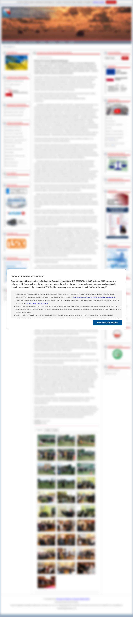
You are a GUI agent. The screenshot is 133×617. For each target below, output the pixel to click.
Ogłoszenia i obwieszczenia (15, 156)
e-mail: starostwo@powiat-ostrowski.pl (84, 297)
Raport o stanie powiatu (114, 131)
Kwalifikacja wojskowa (13, 130)
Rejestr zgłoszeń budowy (14, 137)
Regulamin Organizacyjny (14, 81)
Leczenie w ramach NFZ (14, 133)
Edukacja (52, 42)
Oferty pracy (10, 159)
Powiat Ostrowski (9, 42)
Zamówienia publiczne (13, 127)
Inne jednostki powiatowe (14, 115)
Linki (55, 430)
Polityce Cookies (99, 2)
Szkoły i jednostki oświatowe (15, 109)
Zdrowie (62, 42)
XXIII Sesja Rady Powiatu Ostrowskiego (115, 144)
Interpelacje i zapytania (114, 124)
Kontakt (71, 42)
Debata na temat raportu (114, 134)
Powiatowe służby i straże (14, 112)
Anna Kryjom (45, 421)
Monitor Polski (111, 374)
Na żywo (109, 118)
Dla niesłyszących (12, 162)
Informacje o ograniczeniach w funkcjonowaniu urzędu (16, 141)
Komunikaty (10, 152)
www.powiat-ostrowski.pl (106, 297)
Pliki (48, 430)
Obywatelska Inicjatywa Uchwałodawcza (114, 139)
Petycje (109, 128)
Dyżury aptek (10, 146)
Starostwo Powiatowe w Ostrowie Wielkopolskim (73, 599)
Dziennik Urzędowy (113, 370)
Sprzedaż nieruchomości (14, 149)
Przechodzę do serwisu (107, 322)
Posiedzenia (110, 121)
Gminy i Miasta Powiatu (27, 42)
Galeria (42, 42)
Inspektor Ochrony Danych (115, 183)
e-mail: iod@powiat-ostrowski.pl (37, 303)
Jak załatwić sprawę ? (13, 84)
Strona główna (8, 46)
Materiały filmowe (12, 177)
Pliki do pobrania (11, 166)
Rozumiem (111, 2)
